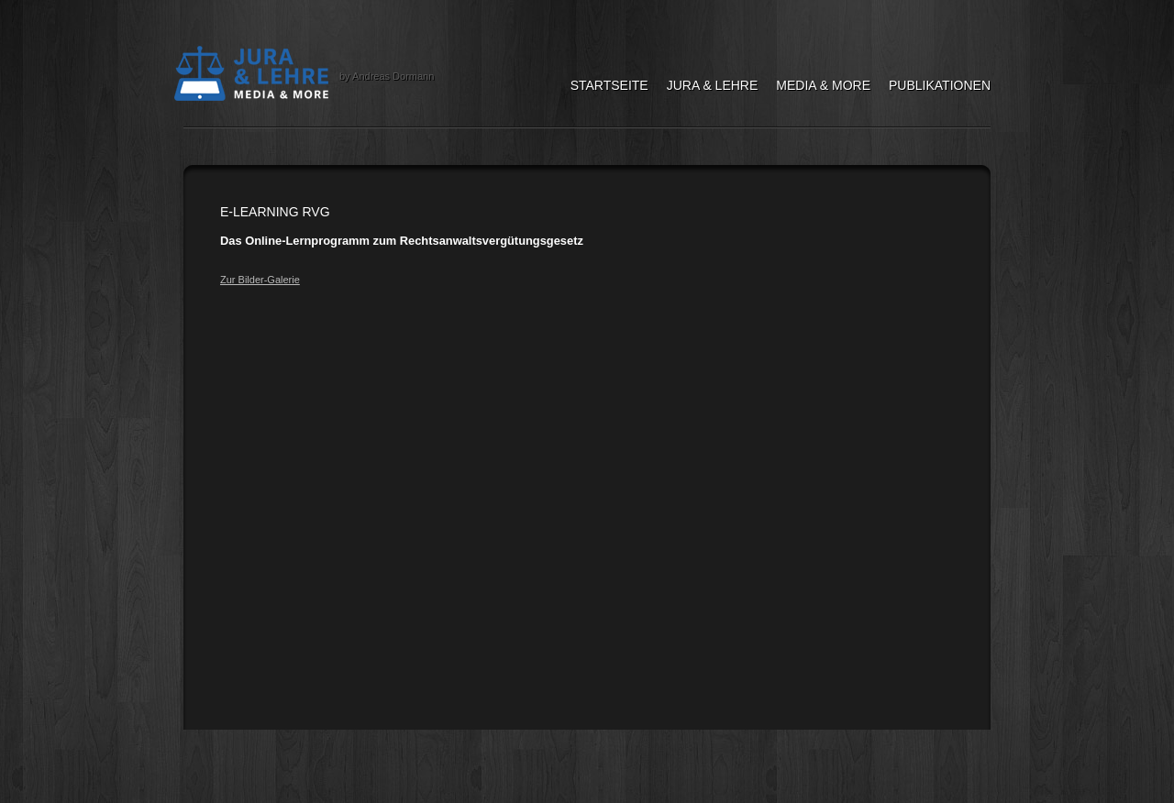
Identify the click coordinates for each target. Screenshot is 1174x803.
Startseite (609, 85)
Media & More (823, 85)
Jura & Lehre (713, 85)
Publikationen (940, 85)
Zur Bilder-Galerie (260, 279)
